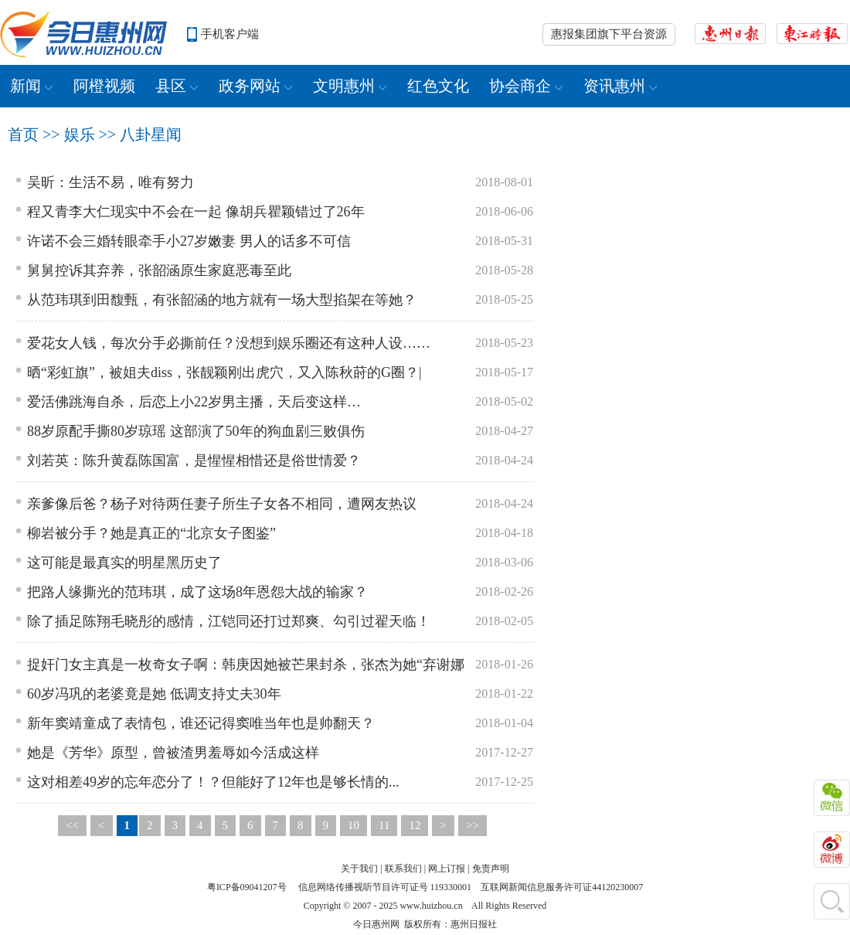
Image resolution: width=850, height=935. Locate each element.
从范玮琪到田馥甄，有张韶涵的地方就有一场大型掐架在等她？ (221, 300)
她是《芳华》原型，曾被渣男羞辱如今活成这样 (173, 752)
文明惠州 (350, 85)
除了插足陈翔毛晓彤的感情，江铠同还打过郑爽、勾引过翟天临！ (228, 621)
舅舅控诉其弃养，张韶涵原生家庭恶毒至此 (159, 270)
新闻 (31, 85)
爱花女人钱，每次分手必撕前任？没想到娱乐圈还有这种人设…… (228, 343)
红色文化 (438, 85)
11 (384, 825)
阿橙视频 (104, 85)
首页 (23, 134)
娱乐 (79, 134)
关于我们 (359, 868)
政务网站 (256, 85)
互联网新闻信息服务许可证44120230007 (562, 887)
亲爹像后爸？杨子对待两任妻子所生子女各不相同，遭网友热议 (221, 504)
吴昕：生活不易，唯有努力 (110, 182)
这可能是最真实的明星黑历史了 (124, 562)
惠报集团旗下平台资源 (609, 34)
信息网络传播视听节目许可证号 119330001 (385, 887)
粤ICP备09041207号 (247, 887)
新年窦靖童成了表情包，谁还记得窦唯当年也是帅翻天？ (201, 723)
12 (414, 825)
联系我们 (403, 868)
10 (353, 825)
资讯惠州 (620, 85)
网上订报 (446, 868)
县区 (177, 85)
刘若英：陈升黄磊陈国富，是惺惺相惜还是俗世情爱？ (194, 460)
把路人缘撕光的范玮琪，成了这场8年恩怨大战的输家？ (197, 592)
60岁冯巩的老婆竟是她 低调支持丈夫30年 (154, 694)
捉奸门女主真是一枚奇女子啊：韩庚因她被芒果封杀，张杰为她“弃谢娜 (245, 664)
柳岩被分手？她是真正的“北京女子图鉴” (151, 533)
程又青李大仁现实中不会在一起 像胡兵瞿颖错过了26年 (196, 211)
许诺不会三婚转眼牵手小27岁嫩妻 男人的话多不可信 (189, 241)
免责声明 (490, 868)
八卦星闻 (151, 134)
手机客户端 (230, 34)
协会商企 (526, 85)
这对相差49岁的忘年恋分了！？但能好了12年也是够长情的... (213, 782)
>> (472, 825)
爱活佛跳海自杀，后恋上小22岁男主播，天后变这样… (194, 402)
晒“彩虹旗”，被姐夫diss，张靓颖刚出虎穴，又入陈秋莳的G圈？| (224, 372)
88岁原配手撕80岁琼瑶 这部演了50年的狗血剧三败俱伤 (196, 431)
